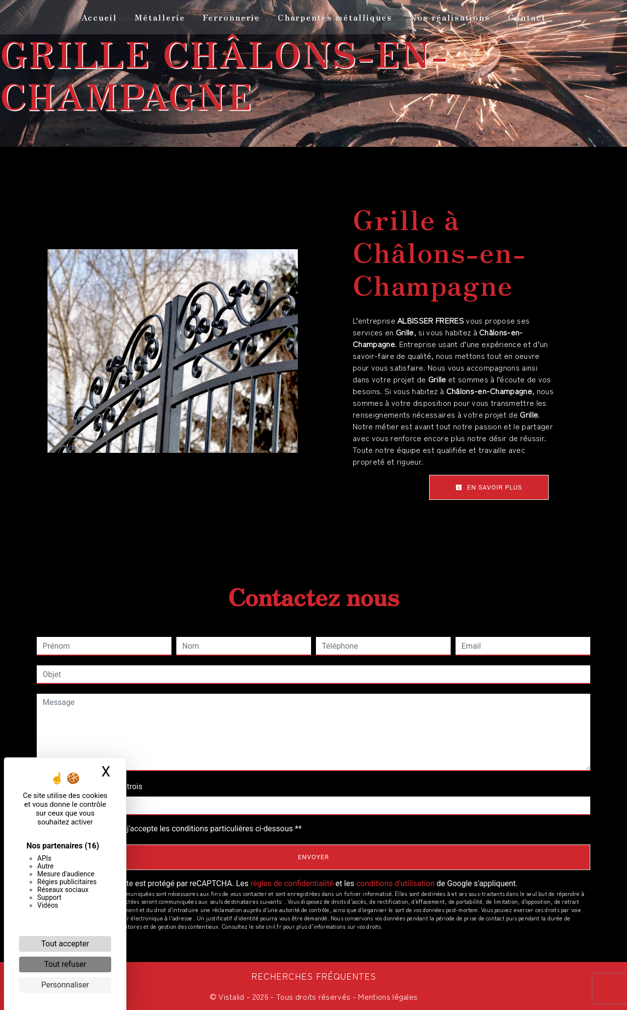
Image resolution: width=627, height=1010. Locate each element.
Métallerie (160, 17)
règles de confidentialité (292, 883)
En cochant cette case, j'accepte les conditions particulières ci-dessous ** (174, 828)
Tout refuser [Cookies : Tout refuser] (65, 964)
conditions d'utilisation (395, 883)
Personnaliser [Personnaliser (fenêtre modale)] (65, 984)
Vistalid (231, 996)
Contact (527, 17)
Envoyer (313, 857)
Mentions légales (386, 996)
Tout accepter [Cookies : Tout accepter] (65, 943)
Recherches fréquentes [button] (313, 976)
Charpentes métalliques (335, 17)
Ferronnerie (231, 17)
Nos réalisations (450, 17)
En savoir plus (489, 487)
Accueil (99, 17)
